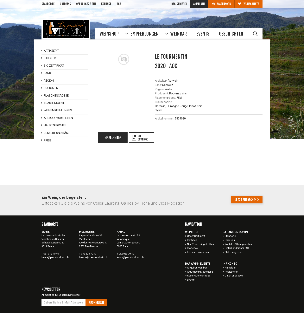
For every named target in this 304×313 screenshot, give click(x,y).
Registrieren (179, 4)
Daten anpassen (234, 275)
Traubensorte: (164, 102)
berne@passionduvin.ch (55, 257)
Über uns (65, 4)
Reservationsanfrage (198, 275)
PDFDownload (140, 137)
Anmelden (199, 4)
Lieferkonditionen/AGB (237, 248)
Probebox (192, 248)
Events (190, 279)
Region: (159, 89)
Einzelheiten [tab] (112, 137)
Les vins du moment (198, 252)
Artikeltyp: (161, 80)
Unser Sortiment (196, 236)
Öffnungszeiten (86, 4)
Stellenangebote (234, 252)
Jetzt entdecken (247, 200)
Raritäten (192, 240)
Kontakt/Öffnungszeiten (238, 244)
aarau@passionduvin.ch (130, 257)
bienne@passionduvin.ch (93, 257)
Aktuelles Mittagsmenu (200, 271)
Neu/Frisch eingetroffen (200, 244)
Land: (158, 85)
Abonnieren (96, 302)
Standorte (47, 4)
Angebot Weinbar (197, 267)
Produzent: (162, 93)
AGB (119, 4)
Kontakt (106, 4)
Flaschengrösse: (165, 97)
